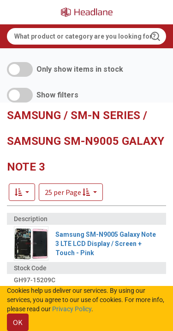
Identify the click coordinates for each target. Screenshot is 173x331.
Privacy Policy (71, 309)
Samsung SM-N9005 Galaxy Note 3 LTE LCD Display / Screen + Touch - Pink (105, 244)
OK (18, 322)
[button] (71, 192)
